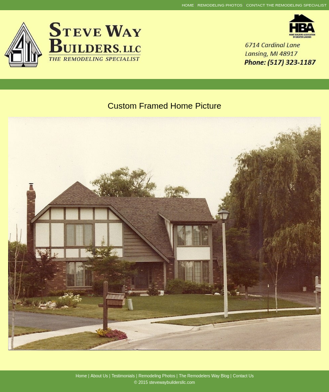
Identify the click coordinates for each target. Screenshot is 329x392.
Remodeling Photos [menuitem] (219, 5)
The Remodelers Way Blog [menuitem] (204, 376)
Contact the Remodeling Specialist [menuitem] (286, 5)
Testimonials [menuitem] (123, 376)
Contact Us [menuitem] (243, 376)
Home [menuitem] (188, 5)
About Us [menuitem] (99, 376)
